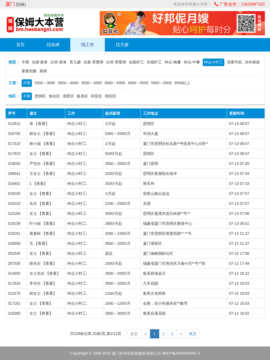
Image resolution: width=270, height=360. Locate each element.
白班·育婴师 (116, 62)
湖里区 (68, 96)
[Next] (181, 333)
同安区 (96, 96)
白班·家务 (59, 62)
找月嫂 (122, 44)
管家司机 (234, 62)
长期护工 (154, 62)
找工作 (87, 44)
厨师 (43, 71)
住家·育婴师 (94, 62)
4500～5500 (138, 83)
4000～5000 (114, 83)
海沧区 (54, 96)
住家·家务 (40, 62)
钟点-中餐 (192, 62)
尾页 (192, 334)
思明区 (40, 96)
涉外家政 (252, 62)
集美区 (82, 96)
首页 (20, 44)
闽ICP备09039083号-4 (181, 353)
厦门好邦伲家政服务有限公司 (136, 353)
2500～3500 (45, 83)
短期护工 (136, 62)
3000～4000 (68, 83)
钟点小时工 (213, 62)
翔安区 (110, 96)
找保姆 (52, 44)
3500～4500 (91, 83)
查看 (41, 123)
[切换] (21, 4)
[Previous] (145, 333)
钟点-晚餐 (173, 62)
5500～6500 (161, 83)
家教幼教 (29, 71)
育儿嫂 (75, 62)
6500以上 (182, 83)
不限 (25, 62)
